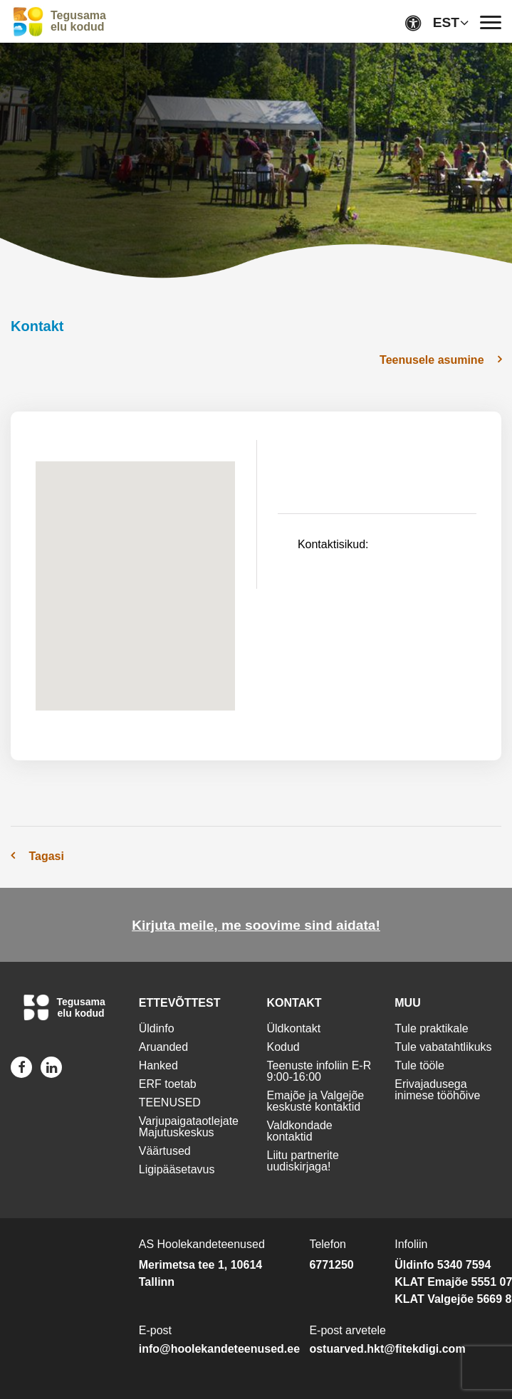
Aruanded (163, 1047)
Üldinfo (156, 1028)
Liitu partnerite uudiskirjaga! (303, 1161)
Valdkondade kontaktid (300, 1131)
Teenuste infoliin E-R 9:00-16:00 (319, 1071)
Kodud (283, 1047)
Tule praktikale (431, 1028)
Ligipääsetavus (177, 1169)
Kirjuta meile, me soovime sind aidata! (256, 925)
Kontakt (37, 326)
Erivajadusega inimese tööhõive (437, 1089)
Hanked (158, 1065)
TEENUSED (170, 1102)
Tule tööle (419, 1065)
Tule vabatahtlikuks (443, 1047)
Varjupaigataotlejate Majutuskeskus (189, 1126)
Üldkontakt (294, 1028)
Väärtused (165, 1151)
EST (446, 22)
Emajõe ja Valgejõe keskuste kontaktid (316, 1101)
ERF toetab (168, 1084)
